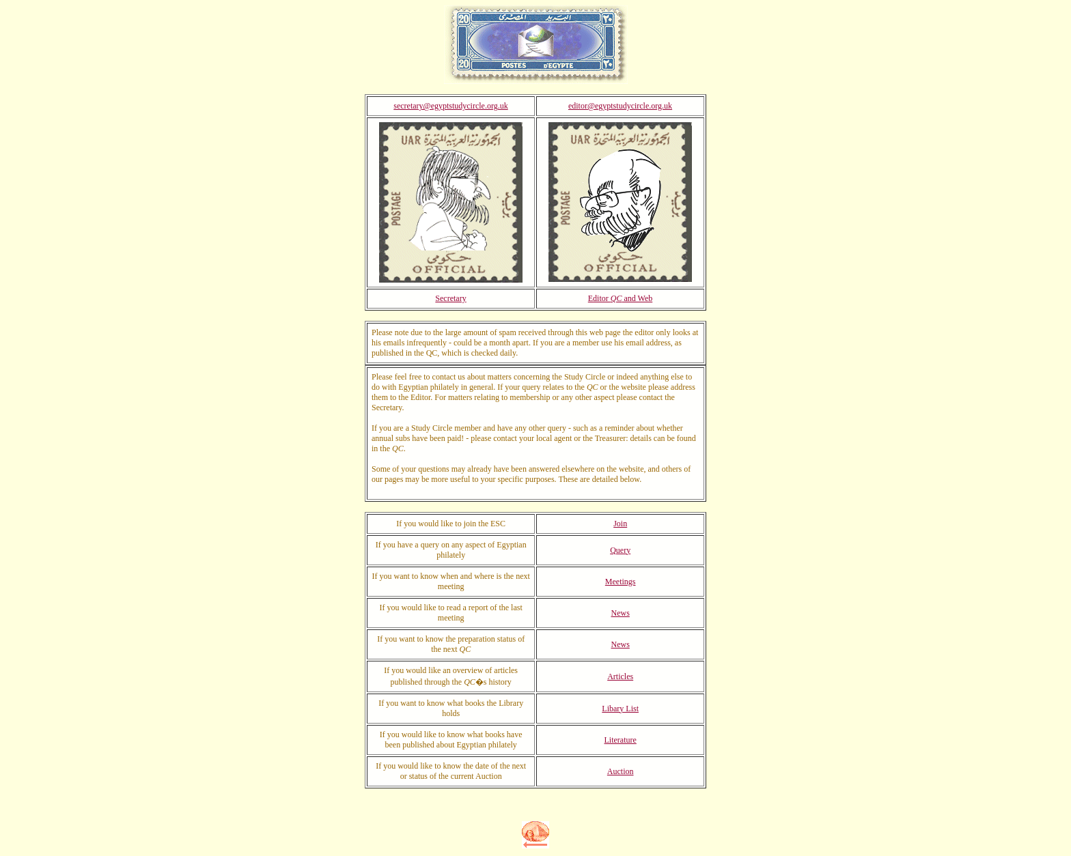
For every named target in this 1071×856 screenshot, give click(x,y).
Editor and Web (620, 298)
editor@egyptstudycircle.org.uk (620, 106)
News (620, 613)
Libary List (620, 708)
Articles (620, 676)
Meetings (620, 581)
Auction (620, 771)
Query (620, 550)
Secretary (450, 298)
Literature (620, 740)
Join (620, 523)
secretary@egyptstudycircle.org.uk (450, 106)
